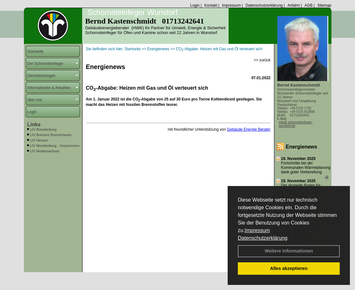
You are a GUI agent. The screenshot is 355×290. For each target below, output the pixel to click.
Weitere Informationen (289, 250)
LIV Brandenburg (43, 129)
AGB (308, 5)
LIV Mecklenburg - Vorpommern (55, 146)
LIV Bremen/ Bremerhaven (51, 135)
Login (194, 5)
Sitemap (324, 5)
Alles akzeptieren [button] (289, 268)
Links (34, 124)
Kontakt (210, 5)
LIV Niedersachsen (45, 151)
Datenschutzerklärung (263, 238)
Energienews (301, 146)
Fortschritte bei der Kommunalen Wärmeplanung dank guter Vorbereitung (305, 167)
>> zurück (262, 60)
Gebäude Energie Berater (249, 129)
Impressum (257, 230)
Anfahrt (294, 5)
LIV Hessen (39, 140)
